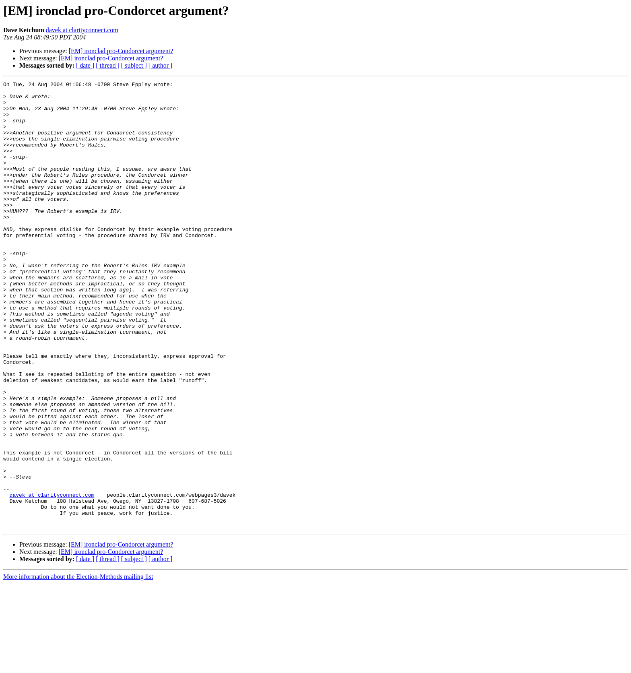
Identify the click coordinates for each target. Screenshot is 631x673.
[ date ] (85, 65)
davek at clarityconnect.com (82, 30)
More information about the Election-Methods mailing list (78, 666)
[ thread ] (108, 65)
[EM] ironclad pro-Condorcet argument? (121, 50)
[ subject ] (134, 65)
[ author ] (160, 65)
